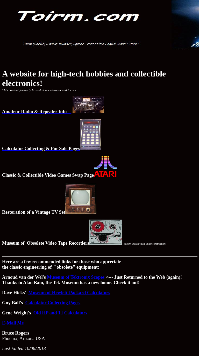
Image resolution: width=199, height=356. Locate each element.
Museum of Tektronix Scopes (75, 277)
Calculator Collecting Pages (53, 302)
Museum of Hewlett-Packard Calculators (69, 292)
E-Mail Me (13, 323)
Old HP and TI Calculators (60, 312)
